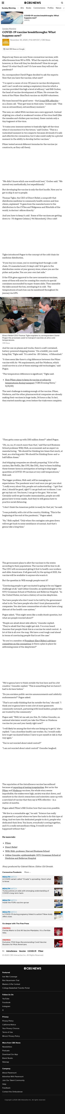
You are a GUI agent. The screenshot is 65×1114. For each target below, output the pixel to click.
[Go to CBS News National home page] (32, 3)
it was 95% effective (48, 100)
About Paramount (9, 1073)
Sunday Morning (9, 8)
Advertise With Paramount (12, 1076)
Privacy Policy (7, 1021)
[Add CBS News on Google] (14, 49)
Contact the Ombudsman (12, 1092)
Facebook (6, 1002)
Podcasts (6, 1051)
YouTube (5, 999)
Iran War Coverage (9, 977)
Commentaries (39, 8)
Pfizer (5, 790)
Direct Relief (11, 847)
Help (4, 1084)
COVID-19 (32, 951)
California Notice (9, 1025)
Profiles (51, 8)
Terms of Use (7, 1032)
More (27, 872)
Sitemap (5, 1062)
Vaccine (22, 951)
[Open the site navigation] (12, 3)
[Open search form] (62, 3)
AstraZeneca (11, 951)
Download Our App (10, 1054)
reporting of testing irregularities (28, 787)
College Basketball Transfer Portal (16, 988)
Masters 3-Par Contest (11, 984)
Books (28, 8)
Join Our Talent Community (13, 1080)
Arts (22, 8)
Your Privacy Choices (10, 1028)
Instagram (6, 1006)
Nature (58, 8)
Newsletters (7, 1047)
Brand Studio (7, 1058)
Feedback (6, 1088)
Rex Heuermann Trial (10, 980)
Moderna (17, 790)
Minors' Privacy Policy (11, 1036)
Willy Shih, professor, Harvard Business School (27, 851)
